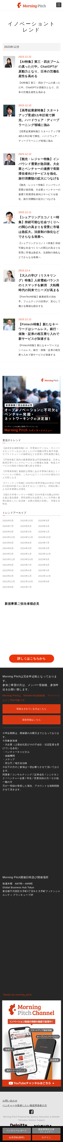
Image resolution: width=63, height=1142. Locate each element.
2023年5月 (8, 570)
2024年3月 (44, 548)
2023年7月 (26, 565)
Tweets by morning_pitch (17, 994)
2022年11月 (9, 581)
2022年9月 (44, 581)
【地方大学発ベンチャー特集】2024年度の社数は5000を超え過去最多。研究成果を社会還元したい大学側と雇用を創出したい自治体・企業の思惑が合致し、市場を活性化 (31, 499)
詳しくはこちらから (31, 658)
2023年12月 (44, 554)
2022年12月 (44, 576)
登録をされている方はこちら (31, 709)
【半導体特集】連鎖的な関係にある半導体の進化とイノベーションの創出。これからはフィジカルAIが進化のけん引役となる (31, 474)
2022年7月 (26, 587)
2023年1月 (26, 576)
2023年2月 (8, 576)
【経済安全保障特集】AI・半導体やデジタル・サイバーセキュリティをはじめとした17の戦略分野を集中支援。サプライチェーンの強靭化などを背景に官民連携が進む (31, 451)
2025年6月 (26, 526)
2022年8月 (8, 587)
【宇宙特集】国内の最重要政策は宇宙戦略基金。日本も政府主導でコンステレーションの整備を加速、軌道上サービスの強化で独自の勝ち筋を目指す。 (31, 462)
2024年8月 (26, 542)
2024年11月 (26, 537)
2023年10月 (26, 559)
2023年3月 (44, 570)
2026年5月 (8, 520)
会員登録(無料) (16, 1137)
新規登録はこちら (31, 719)
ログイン (46, 1137)
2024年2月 (8, 554)
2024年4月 (26, 548)
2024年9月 (8, 542)
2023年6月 (44, 565)
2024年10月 (44, 537)
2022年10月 (26, 581)
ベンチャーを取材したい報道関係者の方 (25, 1105)
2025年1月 (44, 531)
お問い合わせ (10, 1100)
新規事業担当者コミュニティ (46, 1130)
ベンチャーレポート (16, 1130)
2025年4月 (44, 526)
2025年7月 (8, 526)
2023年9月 (44, 559)
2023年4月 (26, 570)
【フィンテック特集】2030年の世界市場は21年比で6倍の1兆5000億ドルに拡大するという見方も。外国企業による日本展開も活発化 (31, 486)
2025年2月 (26, 531)
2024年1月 (26, 554)
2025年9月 (44, 520)
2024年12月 (9, 537)
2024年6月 (8, 548)
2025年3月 (8, 531)
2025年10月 (26, 520)
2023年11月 (9, 559)
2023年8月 (8, 565)
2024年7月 (44, 542)
